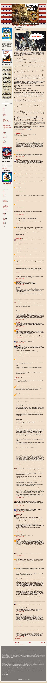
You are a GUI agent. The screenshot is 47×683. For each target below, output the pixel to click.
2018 (3, 141)
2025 (3, 108)
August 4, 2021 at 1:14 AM (20, 183)
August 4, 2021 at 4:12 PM (20, 511)
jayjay (17, 393)
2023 (3, 110)
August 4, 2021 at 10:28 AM (20, 307)
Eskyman (17, 345)
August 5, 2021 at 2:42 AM (20, 536)
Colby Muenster (18, 558)
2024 (3, 109)
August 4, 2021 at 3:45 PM (20, 464)
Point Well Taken (5, 206)
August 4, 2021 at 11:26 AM (20, 337)
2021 (3, 113)
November (5, 115)
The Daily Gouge (4, 168)
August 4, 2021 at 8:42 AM (20, 278)
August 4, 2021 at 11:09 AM (20, 319)
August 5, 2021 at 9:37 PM (20, 611)
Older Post (43, 642)
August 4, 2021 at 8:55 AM (20, 284)
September (5, 201)
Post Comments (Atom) (21, 644)
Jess (17, 159)
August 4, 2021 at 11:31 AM (20, 342)
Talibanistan (5, 124)
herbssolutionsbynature (20, 534)
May (4, 132)
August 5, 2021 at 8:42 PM (20, 575)
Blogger (29, 679)
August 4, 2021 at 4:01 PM (20, 505)
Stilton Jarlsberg (18, 500)
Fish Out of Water (19, 238)
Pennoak (17, 252)
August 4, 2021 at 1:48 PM (20, 416)
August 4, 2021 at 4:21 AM (20, 207)
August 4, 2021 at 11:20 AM (20, 326)
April (4, 133)
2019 (3, 140)
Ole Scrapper (18, 322)
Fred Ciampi (18, 377)
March (4, 134)
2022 (3, 195)
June (4, 214)
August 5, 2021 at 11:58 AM (20, 564)
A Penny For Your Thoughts (7, 121)
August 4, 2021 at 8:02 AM (20, 264)
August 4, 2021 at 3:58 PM (20, 497)
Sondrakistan (3, 167)
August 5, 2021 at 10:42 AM (20, 555)
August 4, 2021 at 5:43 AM (20, 223)
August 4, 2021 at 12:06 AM (20, 136)
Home (30, 642)
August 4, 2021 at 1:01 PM (20, 390)
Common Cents (4, 163)
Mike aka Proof (18, 133)
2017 (3, 142)
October (4, 200)
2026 (3, 190)
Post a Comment (17, 638)
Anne (17, 385)
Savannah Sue (18, 171)
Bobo (17, 329)
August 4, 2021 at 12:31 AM (20, 150)
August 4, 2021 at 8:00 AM (20, 256)
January (4, 137)
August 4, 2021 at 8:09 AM (20, 272)
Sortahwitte (18, 281)
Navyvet (17, 539)
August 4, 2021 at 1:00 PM (20, 382)
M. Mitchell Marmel (19, 340)
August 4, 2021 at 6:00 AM (20, 235)
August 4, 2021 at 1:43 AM (20, 191)
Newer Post (16, 642)
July (4, 129)
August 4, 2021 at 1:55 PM (20, 423)
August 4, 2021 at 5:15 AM (20, 214)
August (4, 119)
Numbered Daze (5, 120)
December (5, 114)
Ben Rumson (18, 514)
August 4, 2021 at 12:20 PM (20, 374)
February (4, 219)
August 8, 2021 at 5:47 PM (20, 636)
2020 (3, 222)
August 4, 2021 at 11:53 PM (20, 531)
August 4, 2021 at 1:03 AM (20, 156)
